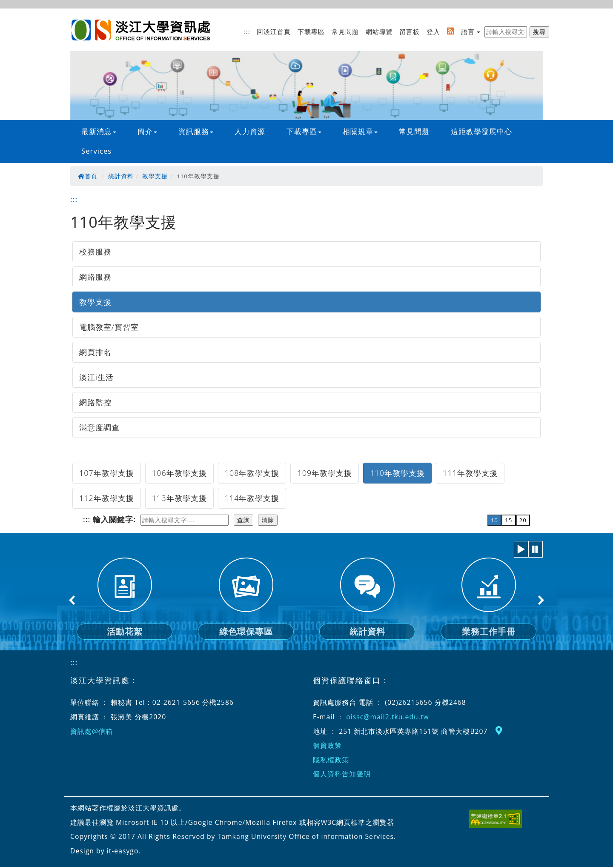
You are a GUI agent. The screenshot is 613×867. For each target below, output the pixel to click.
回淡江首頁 (274, 31)
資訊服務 (195, 131)
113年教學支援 (179, 498)
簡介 (147, 131)
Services (96, 151)
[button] (521, 549)
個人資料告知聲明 (342, 773)
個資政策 (327, 745)
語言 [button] (468, 31)
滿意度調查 (99, 427)
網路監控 (95, 402)
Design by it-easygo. (105, 851)
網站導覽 (379, 31)
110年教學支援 (397, 473)
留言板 (409, 31)
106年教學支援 (179, 473)
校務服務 (95, 251)
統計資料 (121, 176)
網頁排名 (95, 352)
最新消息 (98, 131)
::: (247, 31)
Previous (72, 600)
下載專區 (311, 31)
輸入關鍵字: (114, 519)
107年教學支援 (106, 473)
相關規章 (360, 131)
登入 (433, 31)
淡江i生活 (96, 377)
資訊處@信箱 (91, 731)
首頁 (87, 176)
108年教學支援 (252, 473)
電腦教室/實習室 (109, 327)
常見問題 (345, 31)
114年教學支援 (252, 498)
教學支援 (155, 176)
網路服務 (95, 277)
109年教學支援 (324, 473)
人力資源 (250, 131)
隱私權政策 (331, 759)
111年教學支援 (470, 473)
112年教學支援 (106, 498)
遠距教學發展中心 (481, 131)
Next (540, 600)
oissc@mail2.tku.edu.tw (387, 716)
